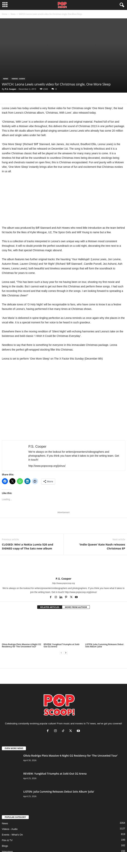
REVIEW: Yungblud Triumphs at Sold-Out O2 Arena (62, 645)
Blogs (5, 846)
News (13, 14)
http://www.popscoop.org (63, 583)
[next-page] (66, 653)
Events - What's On (12, 834)
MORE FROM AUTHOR (76, 607)
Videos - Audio (18, 78)
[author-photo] (63, 566)
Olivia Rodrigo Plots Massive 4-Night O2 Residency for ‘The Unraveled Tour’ (21, 645)
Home (4, 14)
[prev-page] (61, 653)
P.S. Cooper (10, 89)
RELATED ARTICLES (49, 607)
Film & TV (7, 840)
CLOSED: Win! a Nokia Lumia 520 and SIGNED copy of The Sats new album (27, 546)
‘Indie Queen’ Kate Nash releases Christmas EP (102, 546)
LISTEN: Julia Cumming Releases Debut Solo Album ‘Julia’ (104, 645)
